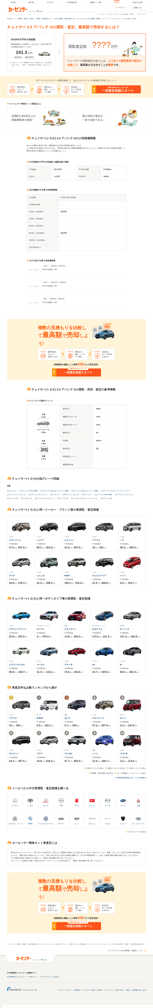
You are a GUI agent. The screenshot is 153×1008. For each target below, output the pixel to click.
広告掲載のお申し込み (139, 990)
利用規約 (77, 990)
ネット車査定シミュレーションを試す (131, 773)
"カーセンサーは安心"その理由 (92, 990)
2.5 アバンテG (12, 498)
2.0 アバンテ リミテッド (16, 495)
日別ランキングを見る (95, 768)
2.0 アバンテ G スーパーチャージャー (115, 491)
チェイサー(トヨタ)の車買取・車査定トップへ (125, 951)
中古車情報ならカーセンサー (16, 977)
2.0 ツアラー (55, 495)
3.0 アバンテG (106, 498)
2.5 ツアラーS (26, 498)
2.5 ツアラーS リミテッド (44, 498)
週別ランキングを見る (116, 768)
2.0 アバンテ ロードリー (38, 495)
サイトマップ (141, 14)
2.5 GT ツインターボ (71, 495)
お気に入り (137, 8)
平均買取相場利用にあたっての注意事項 (130, 778)
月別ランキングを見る (137, 768)
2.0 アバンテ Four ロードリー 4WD (84, 491)
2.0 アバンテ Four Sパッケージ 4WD (54, 491)
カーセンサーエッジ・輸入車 (49, 977)
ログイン (122, 8)
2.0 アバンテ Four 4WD (29, 491)
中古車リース (32, 977)
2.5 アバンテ (86, 495)
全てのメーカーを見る (137, 832)
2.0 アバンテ (12, 491)
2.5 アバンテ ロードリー (124, 495)
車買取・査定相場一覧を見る (102, 773)
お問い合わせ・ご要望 (122, 990)
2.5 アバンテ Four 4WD (103, 495)
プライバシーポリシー (65, 990)
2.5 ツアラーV (63, 498)
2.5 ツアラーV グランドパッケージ (84, 498)
